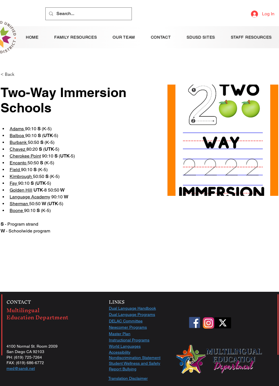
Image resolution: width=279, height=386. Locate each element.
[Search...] (88, 14)
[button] (123, 37)
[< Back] (12, 74)
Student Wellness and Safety (134, 363)
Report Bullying (122, 369)
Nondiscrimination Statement (134, 357)
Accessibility (119, 352)
